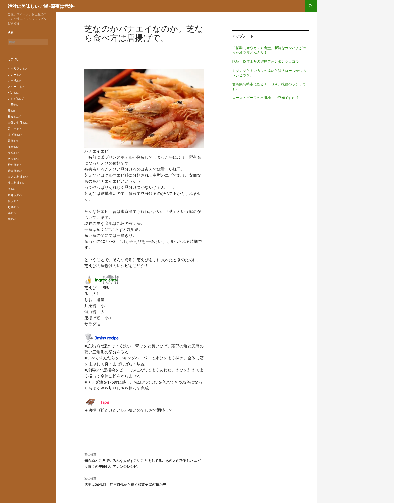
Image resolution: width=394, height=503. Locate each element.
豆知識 (12, 195)
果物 (11, 141)
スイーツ (14, 86)
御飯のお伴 (15, 122)
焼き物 (12, 171)
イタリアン (15, 68)
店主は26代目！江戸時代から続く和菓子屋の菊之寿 (144, 481)
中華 (11, 104)
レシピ (12, 98)
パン (11, 92)
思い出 (12, 129)
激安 (11, 159)
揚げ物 (12, 135)
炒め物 (12, 165)
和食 (11, 116)
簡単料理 (14, 183)
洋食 (11, 147)
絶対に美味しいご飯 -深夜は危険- (41, 6)
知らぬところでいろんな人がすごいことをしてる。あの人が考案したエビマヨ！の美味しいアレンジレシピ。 (144, 460)
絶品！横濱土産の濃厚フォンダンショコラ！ (267, 61)
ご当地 (12, 80)
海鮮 (11, 153)
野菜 (11, 207)
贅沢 (11, 201)
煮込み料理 (15, 177)
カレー (12, 74)
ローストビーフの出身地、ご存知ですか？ (265, 97)
